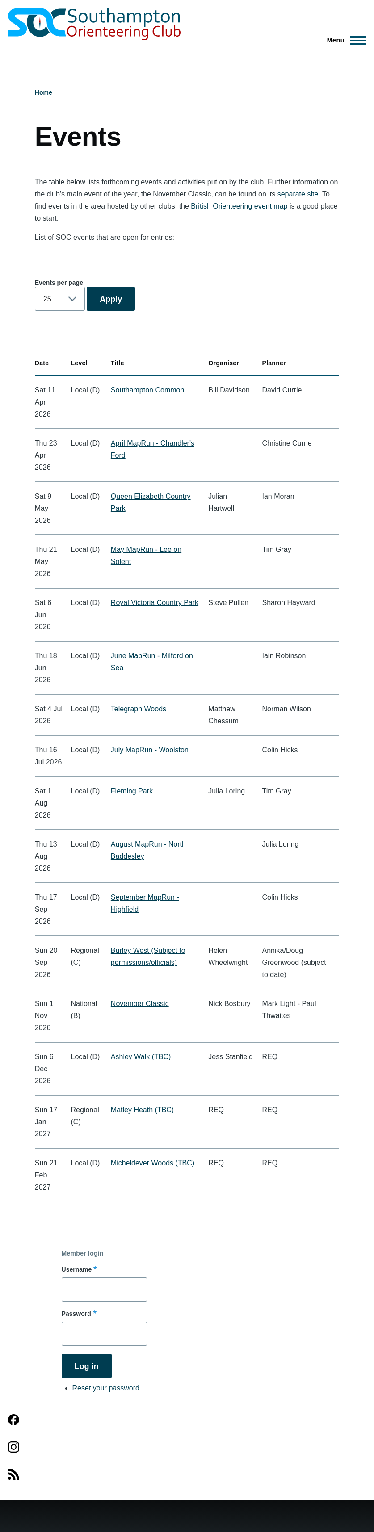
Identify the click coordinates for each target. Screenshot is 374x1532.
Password (76, 1313)
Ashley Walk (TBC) (141, 1056)
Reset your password (105, 1388)
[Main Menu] (344, 40)
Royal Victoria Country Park (154, 602)
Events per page (59, 282)
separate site (298, 194)
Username (77, 1269)
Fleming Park (132, 791)
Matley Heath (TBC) (142, 1110)
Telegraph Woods (138, 709)
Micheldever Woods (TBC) (152, 1163)
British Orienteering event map (239, 206)
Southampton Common (148, 390)
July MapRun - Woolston (150, 750)
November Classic (140, 1003)
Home (43, 92)
